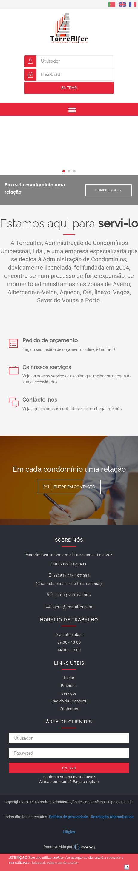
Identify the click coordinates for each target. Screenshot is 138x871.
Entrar (69, 87)
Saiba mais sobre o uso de (54, 862)
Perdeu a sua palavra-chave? (69, 777)
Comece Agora (108, 190)
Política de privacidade (68, 817)
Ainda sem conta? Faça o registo (69, 781)
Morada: (32, 555)
